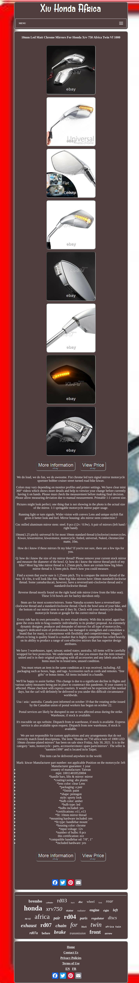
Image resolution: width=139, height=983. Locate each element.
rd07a (34, 933)
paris (83, 918)
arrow (108, 933)
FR (74, 968)
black (84, 926)
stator (69, 910)
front (95, 932)
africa (42, 916)
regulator (97, 918)
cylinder (49, 902)
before (46, 933)
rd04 (70, 916)
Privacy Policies (70, 958)
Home (71, 947)
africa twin (113, 927)
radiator (81, 910)
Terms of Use (71, 963)
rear (109, 901)
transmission (78, 933)
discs (112, 917)
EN (68, 968)
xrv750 (54, 909)
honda (33, 908)
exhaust (29, 925)
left (115, 910)
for (74, 924)
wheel (91, 901)
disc (80, 902)
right (106, 910)
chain (61, 925)
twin (96, 924)
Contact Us (71, 952)
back (73, 903)
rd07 (46, 925)
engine (94, 910)
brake (60, 932)
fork (100, 902)
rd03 (62, 900)
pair (57, 918)
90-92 (28, 918)
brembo (35, 901)
